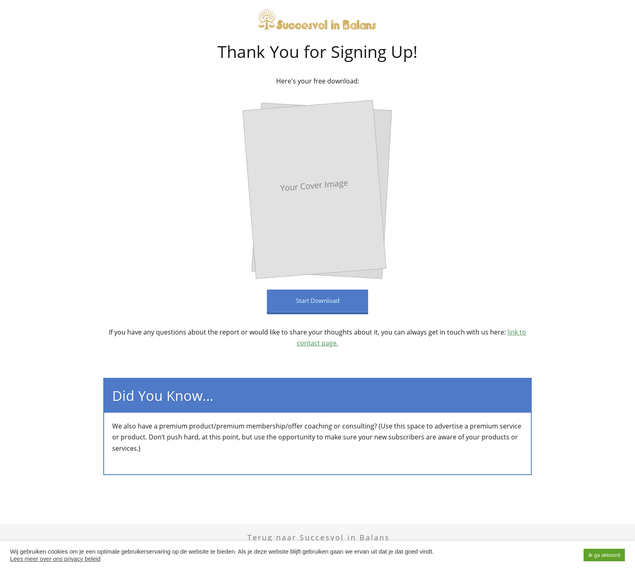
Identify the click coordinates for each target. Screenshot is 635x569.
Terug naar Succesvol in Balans (318, 537)
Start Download (317, 300)
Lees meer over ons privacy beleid (55, 559)
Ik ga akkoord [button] (604, 555)
